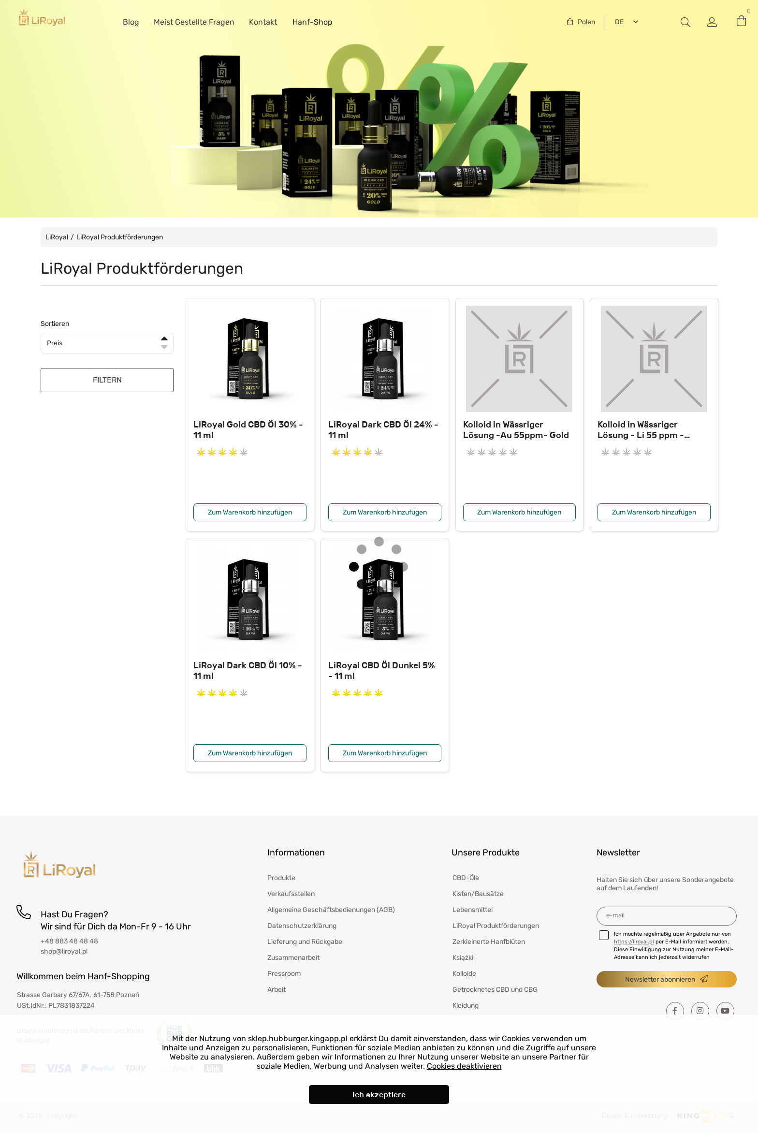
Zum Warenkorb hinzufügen (250, 512)
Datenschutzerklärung (301, 926)
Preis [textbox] (54, 343)
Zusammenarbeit (293, 958)
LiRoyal (56, 237)
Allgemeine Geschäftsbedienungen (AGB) (331, 910)
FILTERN (107, 379)
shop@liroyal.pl (64, 951)
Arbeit (276, 990)
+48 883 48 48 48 (69, 941)
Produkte (281, 878)
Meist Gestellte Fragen (194, 22)
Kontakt (263, 22)
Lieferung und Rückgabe (304, 942)
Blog (131, 22)
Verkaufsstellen (291, 894)
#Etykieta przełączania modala (685, 22)
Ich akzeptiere (379, 1094)
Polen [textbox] (586, 22)
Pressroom (284, 974)
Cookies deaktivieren (464, 1066)
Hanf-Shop (312, 22)
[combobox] (581, 22)
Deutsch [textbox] (617, 22)
